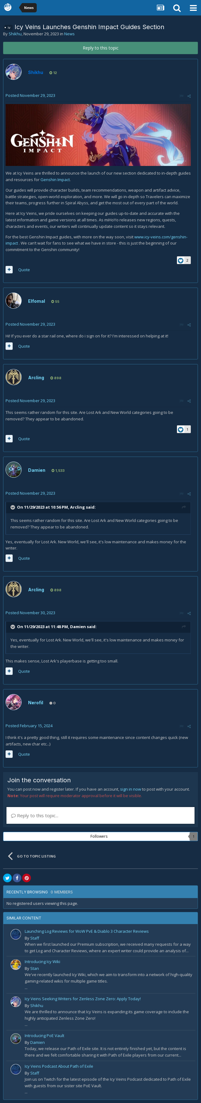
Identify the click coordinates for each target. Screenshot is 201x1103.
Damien (36, 470)
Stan (34, 968)
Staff (34, 938)
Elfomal (36, 301)
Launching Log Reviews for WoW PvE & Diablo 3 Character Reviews (87, 931)
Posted (30, 95)
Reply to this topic (101, 48)
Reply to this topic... (34, 815)
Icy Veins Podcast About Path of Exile (59, 1066)
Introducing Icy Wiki (42, 961)
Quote (24, 269)
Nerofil (35, 702)
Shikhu (15, 34)
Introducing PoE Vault (44, 1035)
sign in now (130, 789)
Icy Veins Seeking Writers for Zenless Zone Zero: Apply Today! (83, 998)
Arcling (36, 377)
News (69, 34)
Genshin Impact (55, 179)
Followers (98, 836)
